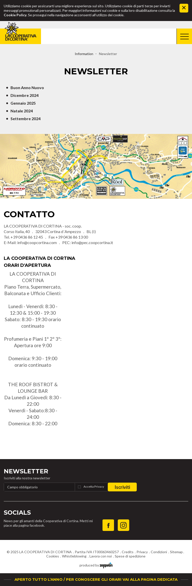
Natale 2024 (21, 110)
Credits (128, 552)
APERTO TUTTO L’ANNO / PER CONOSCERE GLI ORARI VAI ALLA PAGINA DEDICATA (96, 579)
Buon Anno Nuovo (27, 87)
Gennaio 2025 (23, 103)
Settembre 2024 (25, 118)
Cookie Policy (15, 15)
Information (84, 54)
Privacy (142, 552)
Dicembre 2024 (24, 95)
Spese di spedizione (130, 556)
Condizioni (159, 552)
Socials (17, 512)
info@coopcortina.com (37, 242)
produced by (96, 564)
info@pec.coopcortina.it (92, 242)
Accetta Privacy (94, 486)
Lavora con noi (101, 556)
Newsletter (26, 471)
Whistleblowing (74, 556)
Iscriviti (122, 487)
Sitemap (176, 552)
